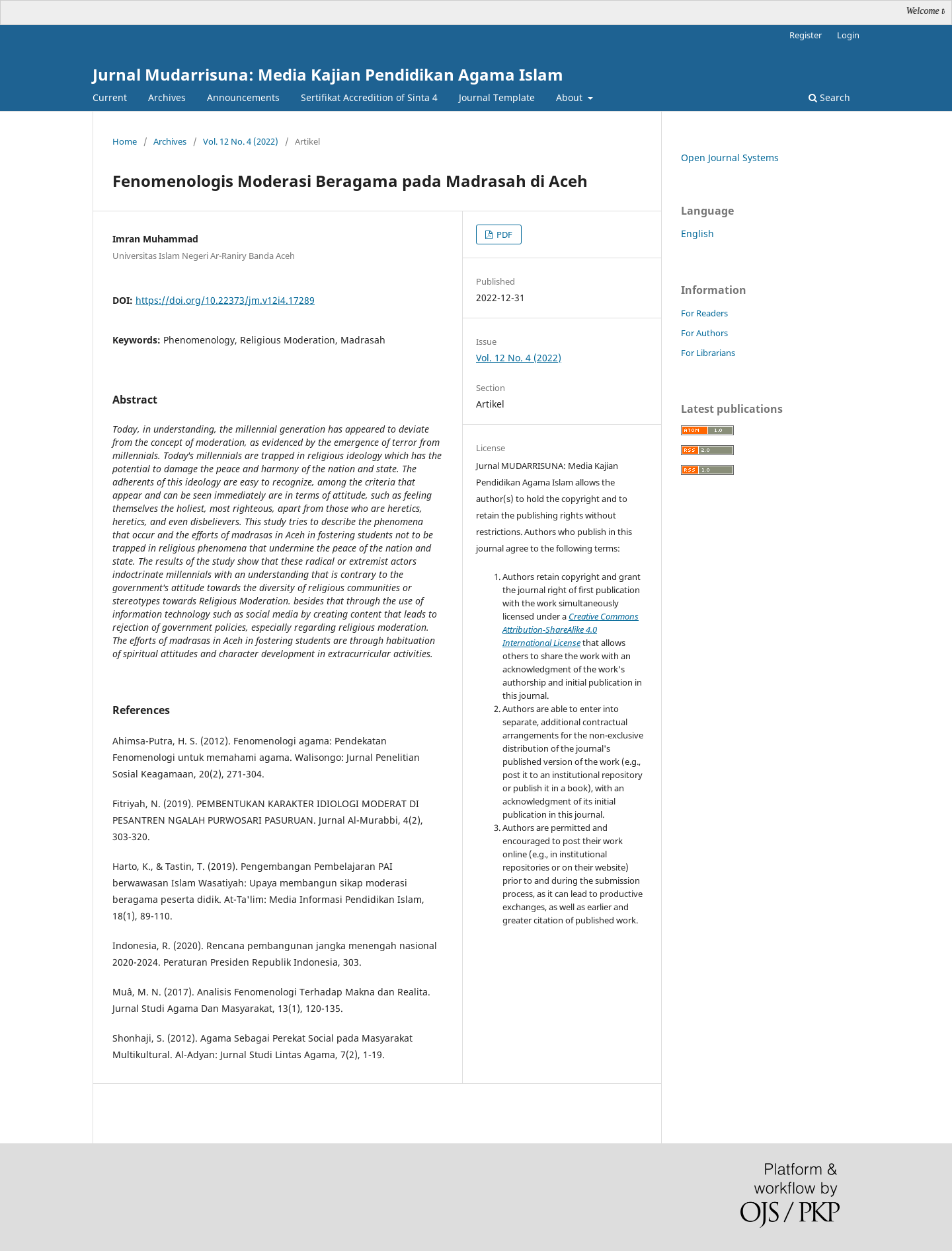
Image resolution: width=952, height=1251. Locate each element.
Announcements (243, 97)
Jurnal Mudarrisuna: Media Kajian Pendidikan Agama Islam (328, 74)
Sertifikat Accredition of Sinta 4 (369, 97)
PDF (503, 234)
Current (110, 97)
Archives (167, 97)
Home (124, 141)
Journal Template (497, 97)
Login (848, 35)
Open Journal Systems (730, 157)
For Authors (704, 333)
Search (829, 97)
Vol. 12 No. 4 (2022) (240, 141)
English (697, 233)
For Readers (704, 313)
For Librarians (708, 353)
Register (805, 35)
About (570, 97)
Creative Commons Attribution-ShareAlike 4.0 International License (570, 629)
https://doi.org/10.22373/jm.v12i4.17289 (225, 300)
